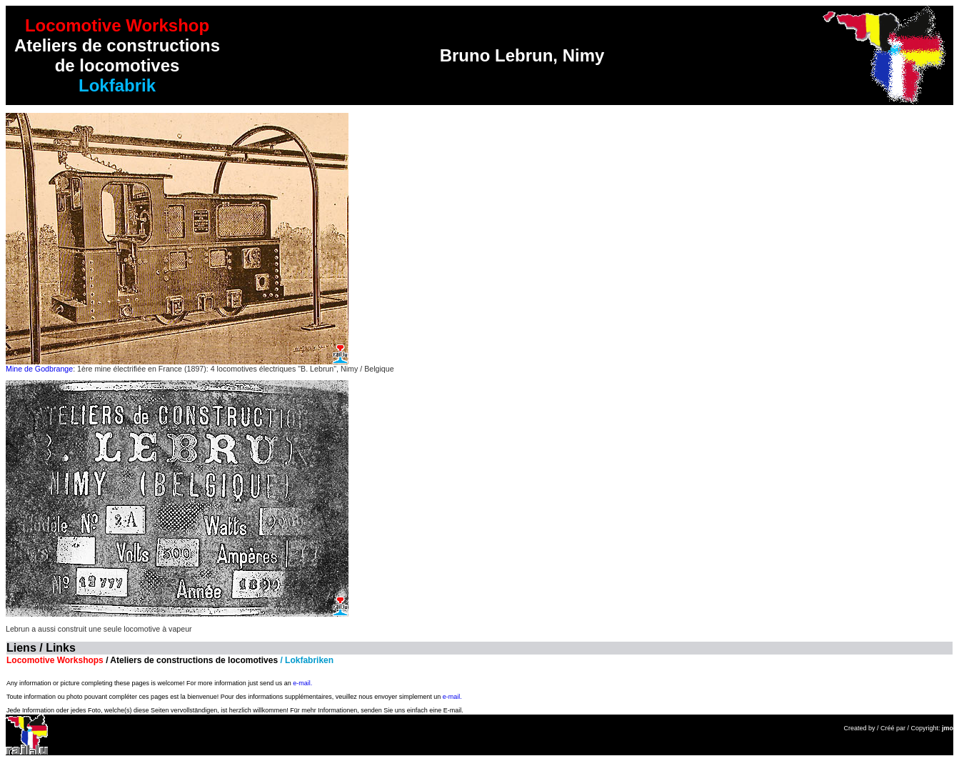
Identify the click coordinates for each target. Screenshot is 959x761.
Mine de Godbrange (39, 368)
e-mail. (302, 683)
